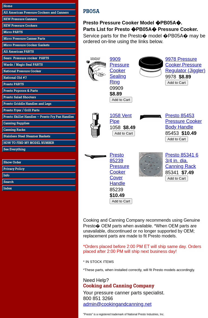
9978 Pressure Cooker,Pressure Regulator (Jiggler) (185, 64)
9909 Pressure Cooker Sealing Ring (119, 70)
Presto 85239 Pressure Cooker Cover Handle (119, 169)
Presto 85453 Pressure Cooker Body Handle (183, 121)
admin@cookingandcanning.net (117, 304)
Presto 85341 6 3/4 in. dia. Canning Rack (181, 160)
